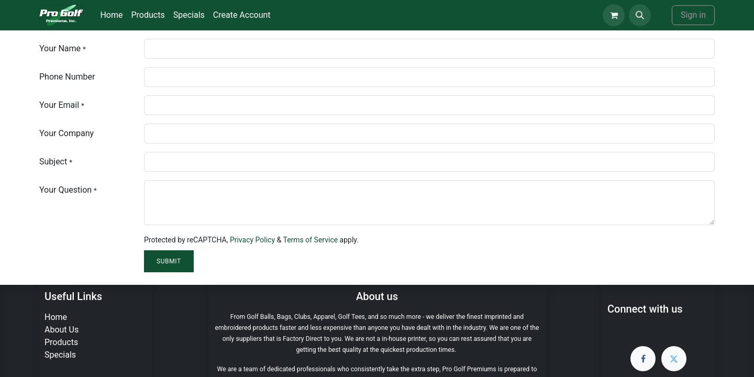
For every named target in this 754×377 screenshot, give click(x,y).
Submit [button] (169, 261)
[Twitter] (673, 358)
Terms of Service (310, 240)
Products (61, 342)
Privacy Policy (252, 240)
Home (56, 317)
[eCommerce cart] (614, 15)
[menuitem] (111, 15)
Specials (60, 355)
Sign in (693, 15)
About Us (62, 330)
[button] (640, 15)
